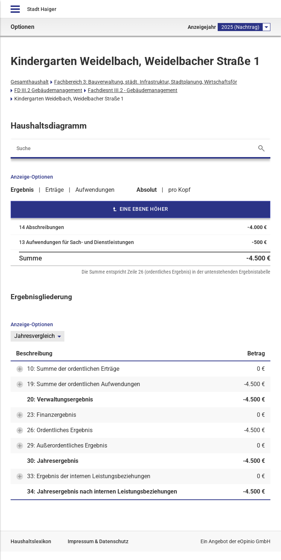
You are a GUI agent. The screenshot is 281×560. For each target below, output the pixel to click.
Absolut (146, 189)
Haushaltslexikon (31, 541)
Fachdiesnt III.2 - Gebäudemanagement (132, 90)
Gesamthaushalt (30, 82)
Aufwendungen (95, 189)
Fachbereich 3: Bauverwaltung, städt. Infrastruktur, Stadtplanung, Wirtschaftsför (145, 82)
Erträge (54, 189)
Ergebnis (22, 189)
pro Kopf (179, 189)
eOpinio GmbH (253, 541)
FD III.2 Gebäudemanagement (48, 90)
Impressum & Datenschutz (98, 541)
